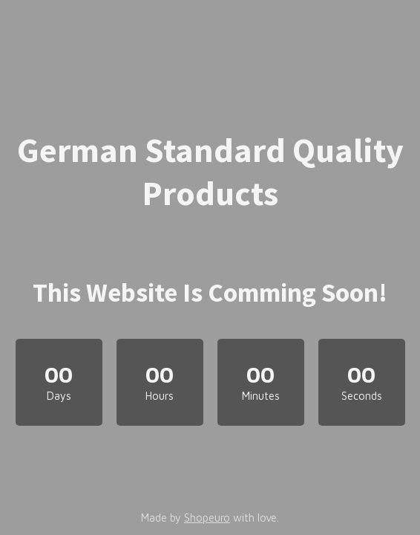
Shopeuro (207, 517)
